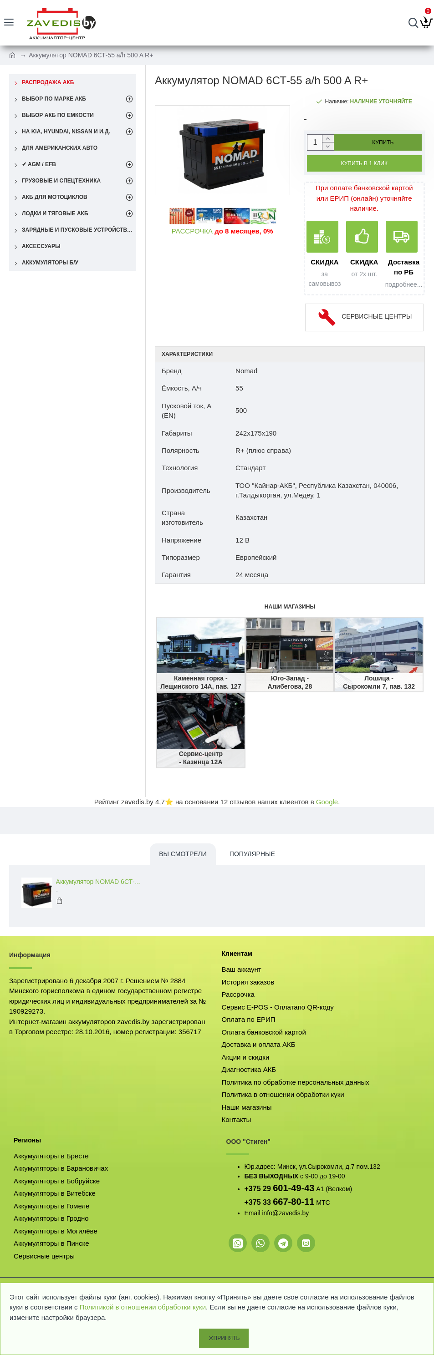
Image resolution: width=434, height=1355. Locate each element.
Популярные (252, 854)
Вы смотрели (183, 854)
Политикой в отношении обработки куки (143, 1307)
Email (252, 1213)
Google (327, 802)
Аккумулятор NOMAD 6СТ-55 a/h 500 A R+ (100, 881)
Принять (227, 1338)
